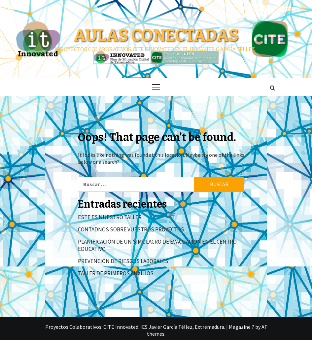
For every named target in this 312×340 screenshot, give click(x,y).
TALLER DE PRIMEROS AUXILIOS (116, 273)
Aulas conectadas (156, 35)
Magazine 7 (241, 326)
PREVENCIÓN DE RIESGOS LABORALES (123, 261)
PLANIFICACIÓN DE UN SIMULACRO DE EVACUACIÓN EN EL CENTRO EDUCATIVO (157, 245)
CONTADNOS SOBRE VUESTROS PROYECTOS (131, 229)
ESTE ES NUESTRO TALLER (110, 217)
